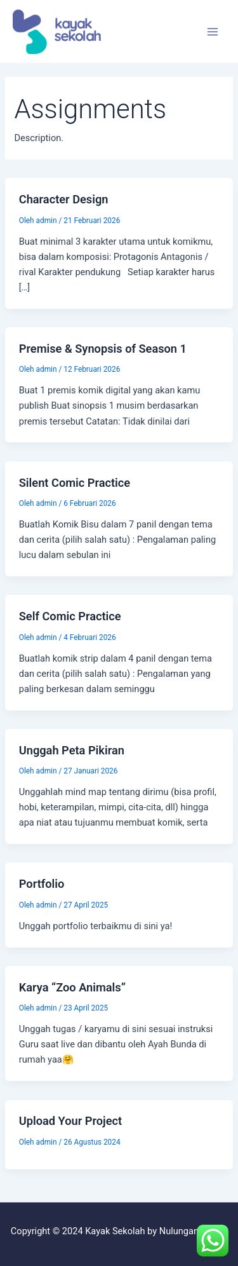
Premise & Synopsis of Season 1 (103, 348)
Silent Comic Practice (74, 482)
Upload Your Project (70, 1120)
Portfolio (42, 883)
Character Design (64, 199)
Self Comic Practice (70, 616)
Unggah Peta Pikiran (71, 750)
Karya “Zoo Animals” (72, 987)
